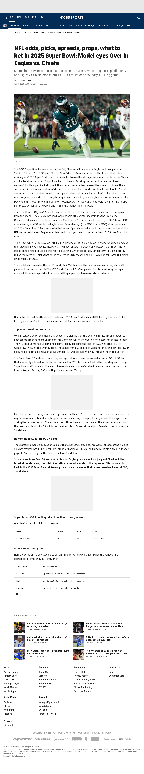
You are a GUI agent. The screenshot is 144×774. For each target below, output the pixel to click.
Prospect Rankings (54, 32)
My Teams (44, 709)
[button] (128, 25)
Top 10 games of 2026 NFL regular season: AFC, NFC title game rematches (106, 652)
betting (118, 246)
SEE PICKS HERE (99, 538)
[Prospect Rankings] (85, 25)
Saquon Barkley (31, 370)
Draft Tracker (39, 32)
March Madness (11, 687)
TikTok (6, 706)
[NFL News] (14, 25)
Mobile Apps (9, 691)
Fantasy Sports (11, 676)
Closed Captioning (83, 687)
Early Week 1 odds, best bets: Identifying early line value (48, 652)
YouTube (7, 702)
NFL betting (101, 317)
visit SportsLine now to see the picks (82, 321)
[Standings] (118, 25)
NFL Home (18, 32)
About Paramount (48, 679)
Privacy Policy (81, 676)
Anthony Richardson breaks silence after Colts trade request (48, 638)
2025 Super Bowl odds (76, 317)
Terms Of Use (80, 672)
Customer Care (116, 676)
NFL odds (27, 463)
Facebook (8, 713)
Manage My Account (49, 702)
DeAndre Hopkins (50, 370)
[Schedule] (37, 25)
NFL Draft (28, 32)
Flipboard (8, 725)
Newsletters (45, 706)
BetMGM (20, 574)
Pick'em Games (11, 672)
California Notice (82, 691)
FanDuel (19, 581)
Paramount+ (45, 683)
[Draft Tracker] (65, 25)
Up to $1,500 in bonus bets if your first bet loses (64, 574)
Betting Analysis (11, 683)
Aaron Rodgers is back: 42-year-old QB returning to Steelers (47, 625)
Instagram (8, 709)
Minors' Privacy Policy (84, 679)
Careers (43, 676)
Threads (7, 721)
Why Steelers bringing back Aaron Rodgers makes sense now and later (105, 625)
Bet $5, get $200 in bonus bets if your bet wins (63, 581)
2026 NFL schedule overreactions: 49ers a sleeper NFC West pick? (107, 638)
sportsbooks (44, 273)
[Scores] (26, 25)
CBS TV (42, 687)
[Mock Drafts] (103, 25)
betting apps (67, 273)
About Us (43, 672)
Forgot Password (47, 713)
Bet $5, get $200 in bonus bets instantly (61, 588)
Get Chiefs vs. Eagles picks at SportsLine (36, 523)
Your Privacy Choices (84, 683)
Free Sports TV (10, 679)
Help (111, 672)
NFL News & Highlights (72, 32)
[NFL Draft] (50, 25)
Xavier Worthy (73, 370)
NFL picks (41, 250)
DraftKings (21, 588)
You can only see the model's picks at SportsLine (51, 453)
